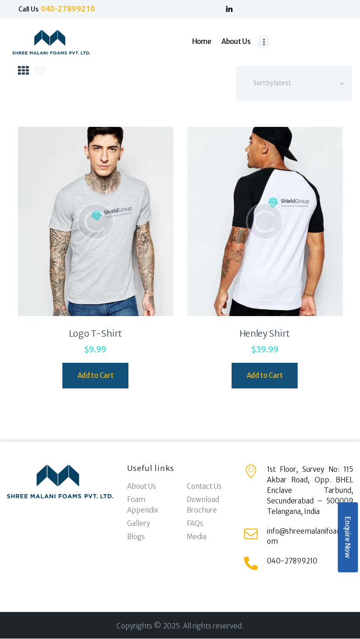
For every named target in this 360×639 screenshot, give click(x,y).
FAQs (195, 523)
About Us (141, 486)
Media (196, 536)
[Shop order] (294, 83)
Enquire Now (347, 537)
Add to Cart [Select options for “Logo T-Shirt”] (96, 375)
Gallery (138, 523)
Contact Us (204, 486)
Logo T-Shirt (95, 333)
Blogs (136, 536)
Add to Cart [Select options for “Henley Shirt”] (265, 375)
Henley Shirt (264, 333)
